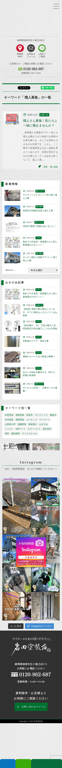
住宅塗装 (9, 419)
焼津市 (29, 415)
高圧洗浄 (47, 429)
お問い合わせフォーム (33, 706)
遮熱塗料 (15, 433)
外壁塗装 (9, 415)
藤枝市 (53, 415)
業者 (45, 167)
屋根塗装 (20, 415)
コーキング (31, 419)
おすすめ (43, 424)
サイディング (41, 415)
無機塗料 (22, 424)
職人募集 (54, 167)
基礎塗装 (20, 419)
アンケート (44, 419)
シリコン (9, 429)
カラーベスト (34, 429)
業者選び (32, 424)
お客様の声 (10, 424)
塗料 (7, 433)
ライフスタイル (29, 433)
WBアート (20, 429)
